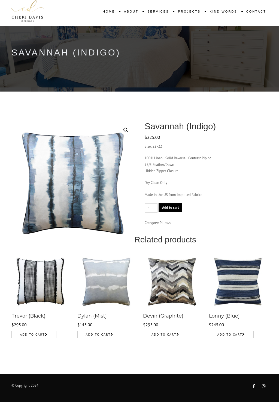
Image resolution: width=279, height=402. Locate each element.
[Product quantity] (151, 208)
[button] (126, 130)
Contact (256, 11)
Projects (189, 11)
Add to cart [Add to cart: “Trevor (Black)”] (32, 334)
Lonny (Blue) (224, 316)
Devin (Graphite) (163, 316)
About (131, 11)
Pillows (165, 223)
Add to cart (170, 207)
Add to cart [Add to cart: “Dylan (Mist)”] (98, 334)
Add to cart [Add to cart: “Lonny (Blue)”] (229, 334)
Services (158, 11)
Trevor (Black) (28, 316)
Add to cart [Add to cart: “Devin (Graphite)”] (164, 334)
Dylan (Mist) (92, 316)
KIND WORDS (223, 11)
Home (109, 11)
